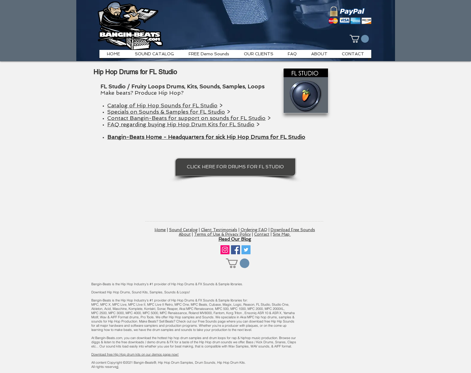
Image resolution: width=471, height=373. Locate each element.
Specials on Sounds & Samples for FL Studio (166, 112)
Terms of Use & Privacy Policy (222, 234)
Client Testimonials (219, 230)
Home (160, 230)
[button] (359, 39)
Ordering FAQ (254, 230)
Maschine (120, 309)
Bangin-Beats (143, 362)
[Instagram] (224, 249)
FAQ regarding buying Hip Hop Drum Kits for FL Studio (180, 124)
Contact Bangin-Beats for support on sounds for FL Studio (186, 118)
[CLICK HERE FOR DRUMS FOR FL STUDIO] (235, 167)
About (185, 234)
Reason (248, 304)
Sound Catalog (183, 230)
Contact (261, 234)
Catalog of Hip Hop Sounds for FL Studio (162, 105)
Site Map (282, 234)
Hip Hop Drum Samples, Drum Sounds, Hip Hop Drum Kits (199, 362)
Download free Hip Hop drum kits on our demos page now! (135, 354)
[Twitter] (246, 249)
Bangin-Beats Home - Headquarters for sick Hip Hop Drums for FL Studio (206, 137)
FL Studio (263, 304)
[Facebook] (235, 249)
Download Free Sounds (293, 230)
